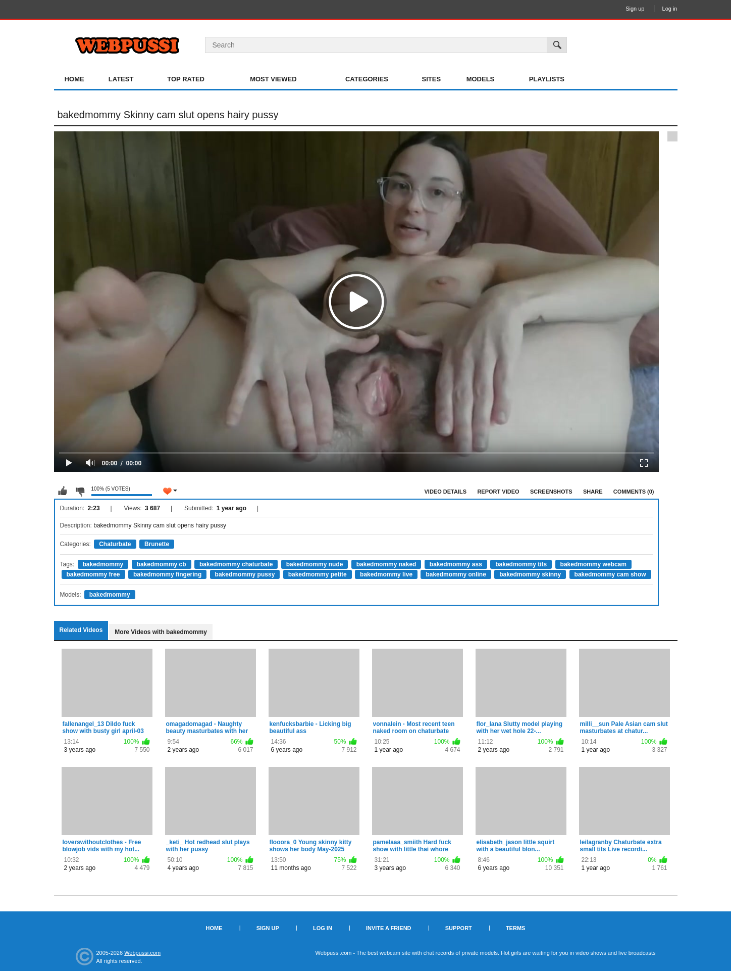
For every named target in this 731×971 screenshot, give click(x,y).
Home (74, 79)
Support (458, 928)
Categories (366, 79)
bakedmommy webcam (593, 564)
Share (593, 492)
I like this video (62, 491)
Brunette (156, 544)
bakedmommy (103, 564)
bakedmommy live (386, 574)
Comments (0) (633, 492)
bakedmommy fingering (167, 574)
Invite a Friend (388, 928)
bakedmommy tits (521, 564)
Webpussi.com (142, 953)
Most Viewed (273, 79)
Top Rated (185, 79)
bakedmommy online (456, 574)
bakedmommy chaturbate (236, 564)
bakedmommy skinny (530, 574)
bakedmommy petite (317, 574)
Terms (516, 928)
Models (480, 79)
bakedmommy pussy (245, 574)
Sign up (634, 9)
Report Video (498, 492)
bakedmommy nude (314, 564)
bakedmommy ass (456, 564)
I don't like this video (79, 491)
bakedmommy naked (386, 564)
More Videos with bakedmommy (161, 632)
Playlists (546, 79)
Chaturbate (115, 544)
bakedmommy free (93, 574)
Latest (121, 79)
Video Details (446, 492)
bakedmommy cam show (610, 574)
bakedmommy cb (161, 564)
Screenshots (551, 492)
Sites (431, 79)
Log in (669, 9)
